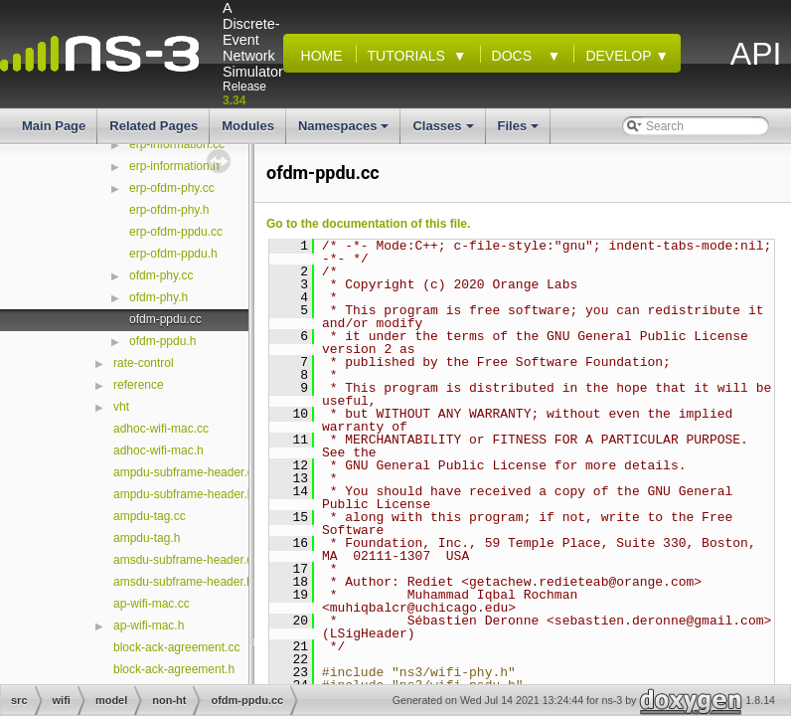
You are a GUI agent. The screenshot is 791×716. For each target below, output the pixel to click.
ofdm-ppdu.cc (165, 319)
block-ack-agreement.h (174, 669)
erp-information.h (174, 166)
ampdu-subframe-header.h (183, 494)
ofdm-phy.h (158, 297)
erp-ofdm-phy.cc (172, 188)
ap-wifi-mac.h (148, 625)
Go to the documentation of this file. (368, 224)
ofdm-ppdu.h (162, 341)
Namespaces (345, 131)
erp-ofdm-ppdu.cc (176, 232)
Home (318, 56)
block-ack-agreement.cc (176, 647)
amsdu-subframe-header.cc (185, 560)
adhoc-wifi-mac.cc (161, 429)
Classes (444, 131)
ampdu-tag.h (146, 538)
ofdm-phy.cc (161, 275)
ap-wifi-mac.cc (151, 604)
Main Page (53, 125)
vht (121, 407)
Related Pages (153, 125)
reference (138, 385)
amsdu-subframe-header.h (183, 582)
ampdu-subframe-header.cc (186, 472)
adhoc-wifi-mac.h (158, 450)
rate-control (143, 363)
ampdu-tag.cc (149, 516)
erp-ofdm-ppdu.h (173, 254)
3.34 (234, 100)
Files (520, 131)
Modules (248, 125)
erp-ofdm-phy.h (169, 210)
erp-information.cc (177, 144)
